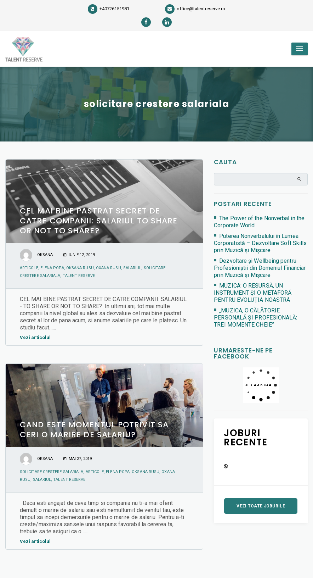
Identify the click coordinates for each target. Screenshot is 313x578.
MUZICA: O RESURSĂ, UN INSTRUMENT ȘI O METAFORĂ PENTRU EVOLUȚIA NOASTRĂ (252, 292)
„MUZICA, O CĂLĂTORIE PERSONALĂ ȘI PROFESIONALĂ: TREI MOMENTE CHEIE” (255, 317)
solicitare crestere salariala (51, 471)
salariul (132, 268)
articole (29, 268)
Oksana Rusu (80, 268)
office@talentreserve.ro (195, 8)
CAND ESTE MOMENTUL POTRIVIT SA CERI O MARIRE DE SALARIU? (94, 429)
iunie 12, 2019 (79, 254)
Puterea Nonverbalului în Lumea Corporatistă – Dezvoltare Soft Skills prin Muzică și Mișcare (260, 243)
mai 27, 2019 (77, 458)
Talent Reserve (79, 275)
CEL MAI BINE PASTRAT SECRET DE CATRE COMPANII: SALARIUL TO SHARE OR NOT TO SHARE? (98, 220)
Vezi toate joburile (261, 506)
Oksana (45, 254)
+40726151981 (109, 8)
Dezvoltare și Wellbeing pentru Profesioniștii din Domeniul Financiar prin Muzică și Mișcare (260, 267)
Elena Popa (52, 268)
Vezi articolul (37, 337)
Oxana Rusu (108, 268)
